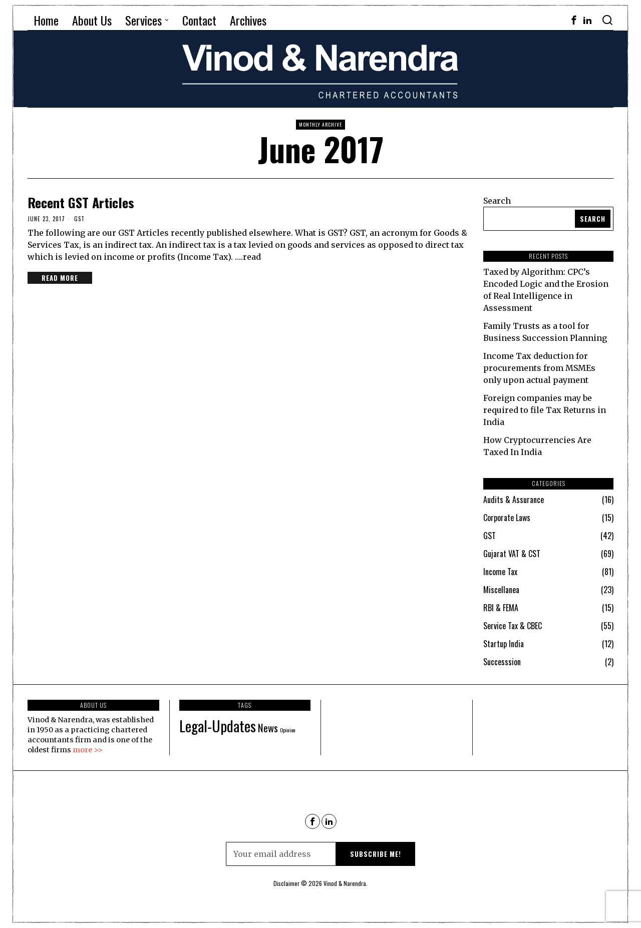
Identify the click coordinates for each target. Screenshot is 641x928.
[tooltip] (574, 20)
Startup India (503, 644)
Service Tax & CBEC (512, 626)
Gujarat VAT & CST (511, 554)
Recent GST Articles (81, 202)
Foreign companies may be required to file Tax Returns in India (544, 410)
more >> (88, 749)
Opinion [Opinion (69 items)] (287, 730)
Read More (60, 278)
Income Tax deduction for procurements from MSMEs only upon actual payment (539, 368)
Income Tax (500, 572)
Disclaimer (286, 883)
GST (79, 219)
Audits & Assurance (513, 500)
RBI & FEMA (500, 608)
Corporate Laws (506, 518)
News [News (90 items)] (268, 727)
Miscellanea (501, 590)
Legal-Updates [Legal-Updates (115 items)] (217, 725)
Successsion (502, 662)
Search (497, 201)
